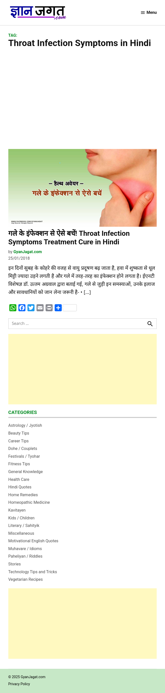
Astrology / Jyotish (25, 425)
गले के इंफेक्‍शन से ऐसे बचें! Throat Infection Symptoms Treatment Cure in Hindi (69, 237)
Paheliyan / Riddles (25, 556)
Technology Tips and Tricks (32, 571)
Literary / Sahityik (23, 525)
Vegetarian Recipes (25, 579)
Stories (14, 564)
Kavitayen (17, 510)
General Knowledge (25, 471)
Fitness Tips (19, 463)
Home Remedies (23, 494)
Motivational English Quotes (33, 540)
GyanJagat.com (27, 251)
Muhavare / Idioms (25, 548)
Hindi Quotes (19, 487)
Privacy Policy (19, 684)
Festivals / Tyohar (24, 456)
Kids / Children (21, 518)
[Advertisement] (82, 98)
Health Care (18, 479)
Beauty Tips (18, 433)
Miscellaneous (21, 533)
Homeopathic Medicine (29, 502)
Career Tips (18, 441)
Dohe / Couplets (22, 448)
